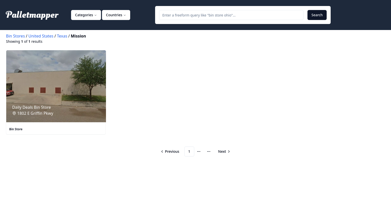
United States (41, 36)
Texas (62, 36)
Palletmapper (32, 15)
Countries (116, 14)
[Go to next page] (224, 151)
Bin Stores (15, 36)
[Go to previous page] (170, 151)
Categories (86, 14)
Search (317, 14)
